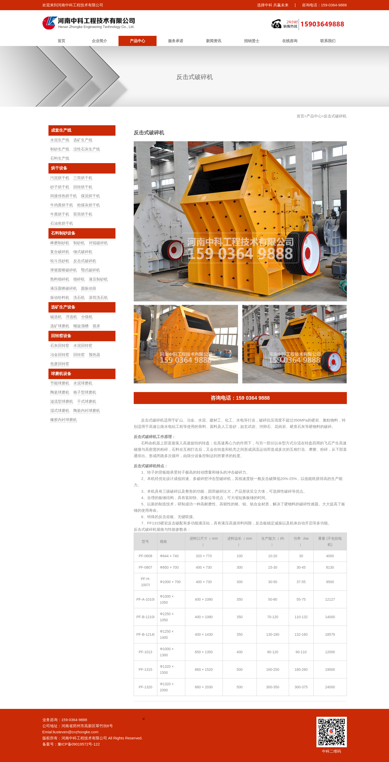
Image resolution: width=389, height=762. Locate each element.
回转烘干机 (82, 187)
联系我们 (327, 41)
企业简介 (99, 41)
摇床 (96, 326)
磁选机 (56, 317)
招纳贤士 (251, 41)
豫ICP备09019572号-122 (79, 744)
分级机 (87, 317)
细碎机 (79, 279)
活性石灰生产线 (86, 149)
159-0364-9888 (74, 720)
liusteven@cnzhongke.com (75, 732)
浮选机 (71, 317)
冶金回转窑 (59, 354)
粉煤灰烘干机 (88, 205)
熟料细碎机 (59, 279)
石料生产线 (59, 158)
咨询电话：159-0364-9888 (324, 5)
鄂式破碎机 (90, 270)
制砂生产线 (59, 149)
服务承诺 (175, 41)
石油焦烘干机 (61, 223)
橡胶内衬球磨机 (63, 419)
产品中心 (137, 41)
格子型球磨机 (84, 392)
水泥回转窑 (82, 345)
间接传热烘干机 (63, 196)
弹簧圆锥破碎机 (63, 270)
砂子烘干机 (59, 187)
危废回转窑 (59, 364)
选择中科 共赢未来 (273, 5)
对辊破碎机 (98, 243)
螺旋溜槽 (81, 326)
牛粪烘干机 (59, 214)
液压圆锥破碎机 (63, 288)
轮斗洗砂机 (59, 261)
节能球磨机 (59, 383)
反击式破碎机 (84, 261)
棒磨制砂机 (59, 243)
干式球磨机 (86, 401)
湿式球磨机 (59, 410)
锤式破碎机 (82, 252)
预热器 (94, 354)
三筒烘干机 (82, 178)
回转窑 (79, 354)
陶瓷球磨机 (59, 392)
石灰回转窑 (59, 345)
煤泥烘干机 (90, 196)
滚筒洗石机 (98, 297)
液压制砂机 (98, 279)
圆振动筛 (88, 288)
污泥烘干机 (59, 178)
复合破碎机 (59, 252)
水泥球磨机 (82, 383)
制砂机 (79, 243)
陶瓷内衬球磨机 (86, 410)
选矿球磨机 (59, 326)
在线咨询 (289, 41)
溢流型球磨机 (61, 401)
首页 (61, 41)
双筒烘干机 (82, 214)
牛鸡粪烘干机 (61, 205)
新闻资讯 (213, 41)
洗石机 (79, 297)
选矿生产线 (82, 140)
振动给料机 (59, 297)
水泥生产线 (59, 140)
